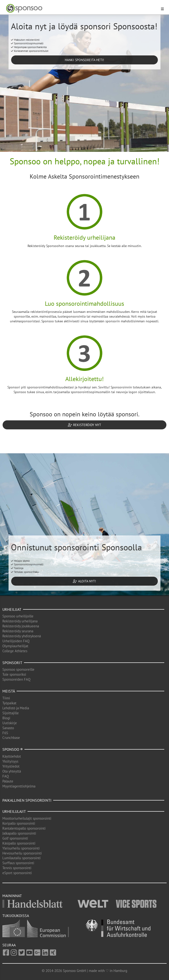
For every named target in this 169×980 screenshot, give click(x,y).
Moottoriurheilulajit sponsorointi (26, 818)
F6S (5, 733)
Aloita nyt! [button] (84, 581)
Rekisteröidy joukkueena (20, 626)
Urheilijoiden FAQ (15, 641)
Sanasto (8, 728)
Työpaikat (9, 703)
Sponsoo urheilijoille (17, 616)
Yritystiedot (10, 766)
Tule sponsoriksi (14, 674)
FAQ (5, 776)
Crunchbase (11, 737)
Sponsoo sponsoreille (18, 669)
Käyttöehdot (11, 756)
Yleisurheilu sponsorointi (21, 848)
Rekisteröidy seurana (17, 631)
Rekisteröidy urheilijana (20, 621)
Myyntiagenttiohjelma (18, 786)
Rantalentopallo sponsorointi (24, 828)
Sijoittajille (10, 713)
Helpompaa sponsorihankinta (29, 47)
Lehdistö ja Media (15, 708)
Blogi (6, 718)
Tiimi (6, 698)
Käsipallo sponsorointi (18, 843)
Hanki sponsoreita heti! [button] (84, 60)
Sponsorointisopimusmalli (27, 43)
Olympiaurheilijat (15, 646)
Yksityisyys (10, 761)
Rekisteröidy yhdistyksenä (21, 636)
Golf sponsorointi (15, 838)
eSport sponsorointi (17, 873)
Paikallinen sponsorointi (27, 800)
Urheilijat (11, 609)
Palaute (7, 781)
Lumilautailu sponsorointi (21, 858)
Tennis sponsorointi (16, 868)
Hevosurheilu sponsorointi (22, 853)
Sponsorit (12, 662)
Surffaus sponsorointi (18, 863)
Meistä (8, 691)
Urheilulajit (14, 811)
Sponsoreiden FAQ (16, 679)
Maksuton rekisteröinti (25, 39)
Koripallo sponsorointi (18, 823)
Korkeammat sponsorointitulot (29, 51)
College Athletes (14, 651)
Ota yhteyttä (11, 771)
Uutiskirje (9, 723)
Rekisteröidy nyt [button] (84, 425)
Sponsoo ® (12, 749)
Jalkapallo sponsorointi (19, 833)
